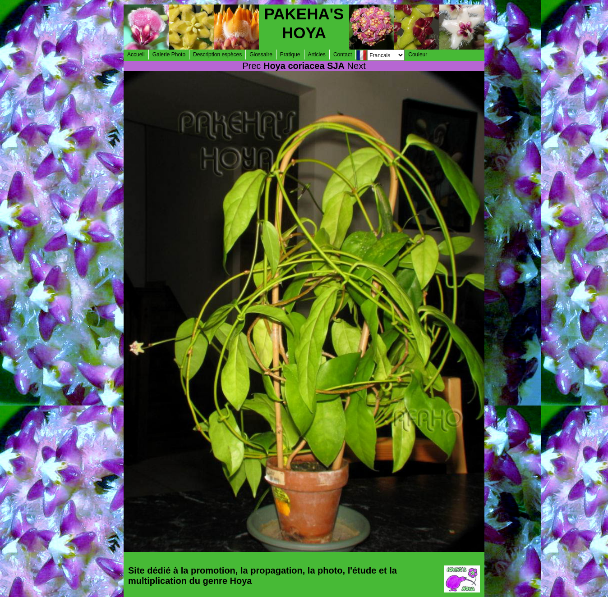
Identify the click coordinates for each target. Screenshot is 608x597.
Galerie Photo (168, 54)
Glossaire (260, 54)
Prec (251, 66)
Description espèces (217, 54)
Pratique (290, 54)
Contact (342, 54)
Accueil (136, 54)
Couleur (417, 54)
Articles (317, 54)
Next (356, 66)
